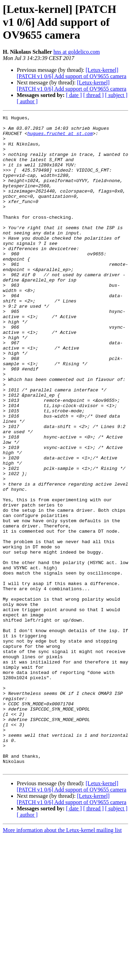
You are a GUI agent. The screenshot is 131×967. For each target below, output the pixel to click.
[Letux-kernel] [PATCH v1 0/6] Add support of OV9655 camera (71, 73)
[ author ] (27, 101)
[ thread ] (93, 95)
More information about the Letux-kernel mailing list (62, 961)
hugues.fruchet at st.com (60, 137)
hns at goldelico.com (76, 52)
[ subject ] (116, 95)
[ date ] (74, 95)
